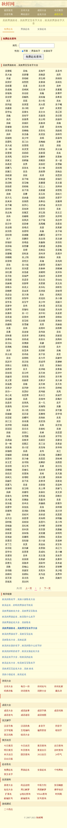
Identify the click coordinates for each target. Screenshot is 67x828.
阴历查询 (25, 754)
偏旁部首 (41, 730)
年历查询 (25, 750)
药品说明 (25, 785)
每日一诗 (25, 686)
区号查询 (41, 798)
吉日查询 (58, 745)
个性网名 (58, 770)
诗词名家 (58, 686)
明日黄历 (8, 750)
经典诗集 (8, 691)
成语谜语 (25, 715)
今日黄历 (58, 10)
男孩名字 (35, 51)
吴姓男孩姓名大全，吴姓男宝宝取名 (19, 611)
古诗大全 (25, 10)
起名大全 (41, 14)
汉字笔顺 (8, 730)
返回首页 (8, 10)
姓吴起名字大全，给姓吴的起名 (17, 657)
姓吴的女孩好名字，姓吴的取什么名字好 (22, 645)
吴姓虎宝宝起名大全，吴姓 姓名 (17, 668)
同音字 (58, 726)
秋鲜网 (10, 3)
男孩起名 (25, 29)
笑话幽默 (58, 785)
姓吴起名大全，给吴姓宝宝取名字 (18, 663)
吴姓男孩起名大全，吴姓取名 (16, 622)
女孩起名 (41, 29)
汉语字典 (8, 14)
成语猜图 (41, 715)
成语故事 (25, 710)
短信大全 (8, 789)
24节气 (58, 754)
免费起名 (8, 29)
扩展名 (8, 794)
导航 (63, 3)
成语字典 (41, 710)
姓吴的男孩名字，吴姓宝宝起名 (17, 634)
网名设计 (25, 14)
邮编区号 (8, 798)
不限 (25, 51)
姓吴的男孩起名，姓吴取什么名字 (18, 617)
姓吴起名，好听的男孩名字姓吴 (17, 605)
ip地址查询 (25, 794)
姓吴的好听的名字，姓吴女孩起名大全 (20, 651)
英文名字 (8, 774)
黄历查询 (41, 745)
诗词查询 (25, 691)
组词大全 (25, 735)
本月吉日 (8, 754)
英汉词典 (8, 735)
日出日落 (8, 759)
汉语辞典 (25, 726)
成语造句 (8, 715)
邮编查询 (25, 798)
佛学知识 (58, 789)
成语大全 (41, 10)
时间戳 (58, 794)
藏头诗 (58, 691)
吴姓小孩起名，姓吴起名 (14, 674)
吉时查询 (58, 750)
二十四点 (8, 809)
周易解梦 (41, 789)
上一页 (28, 588)
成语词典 (58, 710)
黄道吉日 (41, 750)
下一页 (47, 588)
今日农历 (25, 745)
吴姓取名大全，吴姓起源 (14, 640)
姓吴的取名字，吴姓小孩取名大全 (18, 599)
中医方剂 (41, 785)
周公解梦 (25, 789)
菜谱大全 (8, 785)
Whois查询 (42, 794)
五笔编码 (25, 730)
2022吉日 (41, 754)
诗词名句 (41, 686)
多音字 (42, 726)
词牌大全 (41, 691)
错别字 (58, 730)
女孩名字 (47, 51)
